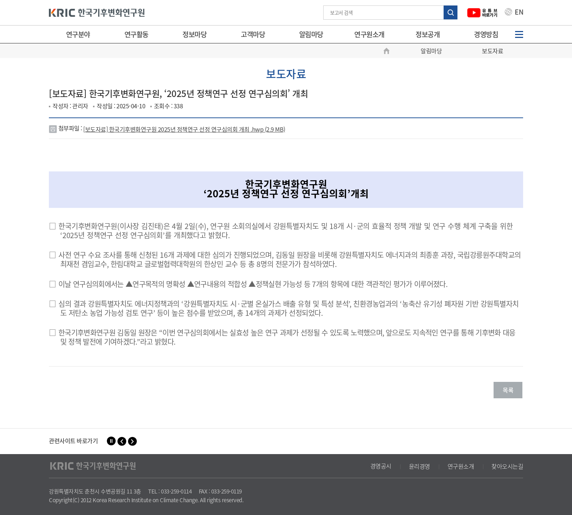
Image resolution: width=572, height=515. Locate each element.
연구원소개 (369, 34)
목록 (508, 390)
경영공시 (380, 466)
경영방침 (486, 34)
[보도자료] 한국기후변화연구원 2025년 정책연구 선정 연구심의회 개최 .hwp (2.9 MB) (184, 129)
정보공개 (428, 34)
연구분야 (78, 34)
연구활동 (136, 34)
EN (514, 13)
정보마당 (194, 34)
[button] (121, 441)
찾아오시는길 (507, 466)
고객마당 (253, 34)
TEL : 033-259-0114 (170, 491)
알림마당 (311, 34)
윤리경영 (419, 466)
